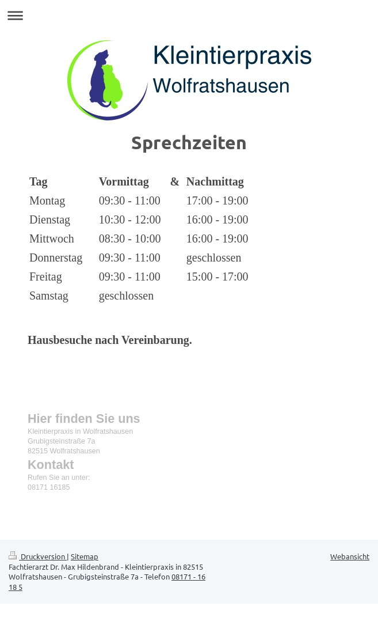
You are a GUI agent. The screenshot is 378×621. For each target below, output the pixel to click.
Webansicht (349, 556)
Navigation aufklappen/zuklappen (189, 15)
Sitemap (84, 556)
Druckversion (38, 556)
